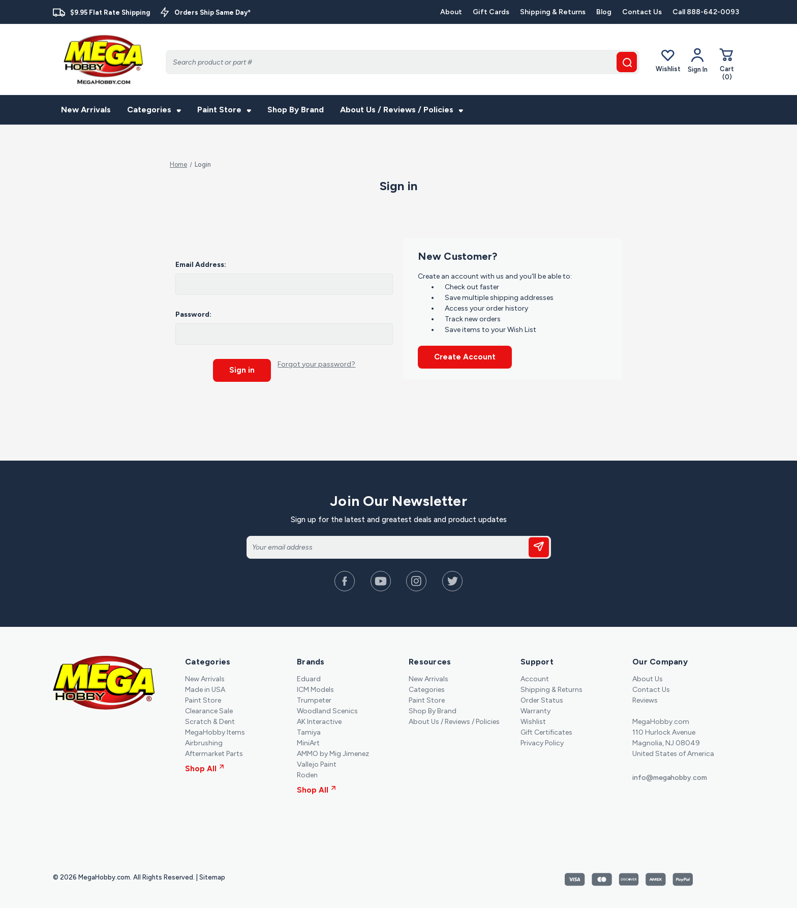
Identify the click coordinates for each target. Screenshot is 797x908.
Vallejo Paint (316, 764)
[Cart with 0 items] (727, 63)
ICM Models (315, 689)
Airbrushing (204, 742)
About (451, 12)
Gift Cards (491, 12)
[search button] (627, 62)
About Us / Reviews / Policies (401, 109)
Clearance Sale (209, 710)
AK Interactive (319, 721)
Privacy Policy (542, 742)
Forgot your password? (316, 364)
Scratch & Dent (210, 721)
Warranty (535, 710)
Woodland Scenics (327, 710)
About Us (647, 678)
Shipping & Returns (553, 12)
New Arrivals (86, 109)
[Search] (402, 62)
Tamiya (309, 732)
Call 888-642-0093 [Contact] (705, 12)
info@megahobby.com (669, 777)
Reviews (645, 699)
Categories (154, 109)
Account (534, 678)
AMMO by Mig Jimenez (333, 753)
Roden (307, 774)
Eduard (309, 678)
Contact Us (642, 12)
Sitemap (212, 877)
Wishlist (668, 60)
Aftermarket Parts (214, 753)
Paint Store (224, 109)
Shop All (204, 768)
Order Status (541, 699)
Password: (193, 314)
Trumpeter (314, 699)
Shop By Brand (295, 109)
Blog (603, 12)
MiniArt (308, 742)
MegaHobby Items (215, 732)
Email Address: (200, 264)
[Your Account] (698, 60)
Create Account (465, 356)
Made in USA (205, 689)
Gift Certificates (546, 732)
